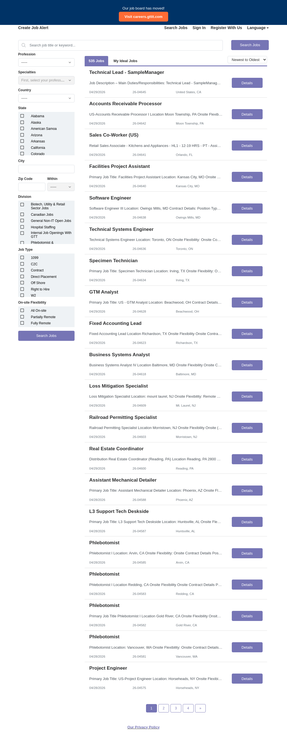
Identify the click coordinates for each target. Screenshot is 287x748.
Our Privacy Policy (144, 727)
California (38, 148)
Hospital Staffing (43, 227)
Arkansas (38, 141)
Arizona (36, 135)
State (22, 108)
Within (52, 179)
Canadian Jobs (42, 215)
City (21, 161)
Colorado (38, 154)
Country (24, 90)
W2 (33, 295)
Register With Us (226, 27)
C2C (34, 264)
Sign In (199, 27)
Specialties (27, 72)
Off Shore (38, 283)
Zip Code (25, 179)
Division (24, 197)
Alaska (36, 123)
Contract (37, 270)
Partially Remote (43, 317)
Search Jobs (176, 27)
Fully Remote (41, 323)
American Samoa (44, 129)
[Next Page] (200, 708)
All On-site (38, 311)
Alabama (37, 116)
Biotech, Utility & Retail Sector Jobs (48, 206)
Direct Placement (43, 277)
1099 (34, 258)
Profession (27, 54)
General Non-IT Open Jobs (51, 221)
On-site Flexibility (32, 302)
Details (247, 83)
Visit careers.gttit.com (143, 17)
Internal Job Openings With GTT (51, 235)
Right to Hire (40, 289)
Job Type (25, 250)
